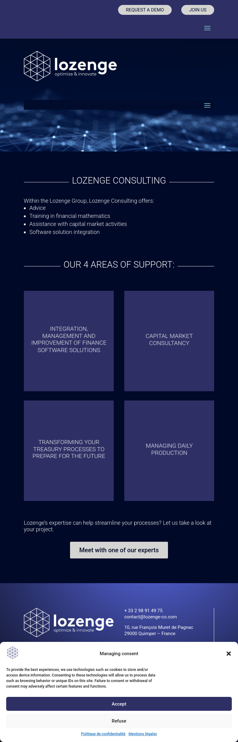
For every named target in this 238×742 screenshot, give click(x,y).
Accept (119, 704)
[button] (229, 654)
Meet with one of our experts (119, 550)
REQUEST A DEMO (145, 10)
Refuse (119, 721)
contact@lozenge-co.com (150, 617)
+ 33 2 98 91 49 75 (143, 610)
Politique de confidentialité (103, 734)
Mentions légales (143, 734)
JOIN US (197, 10)
